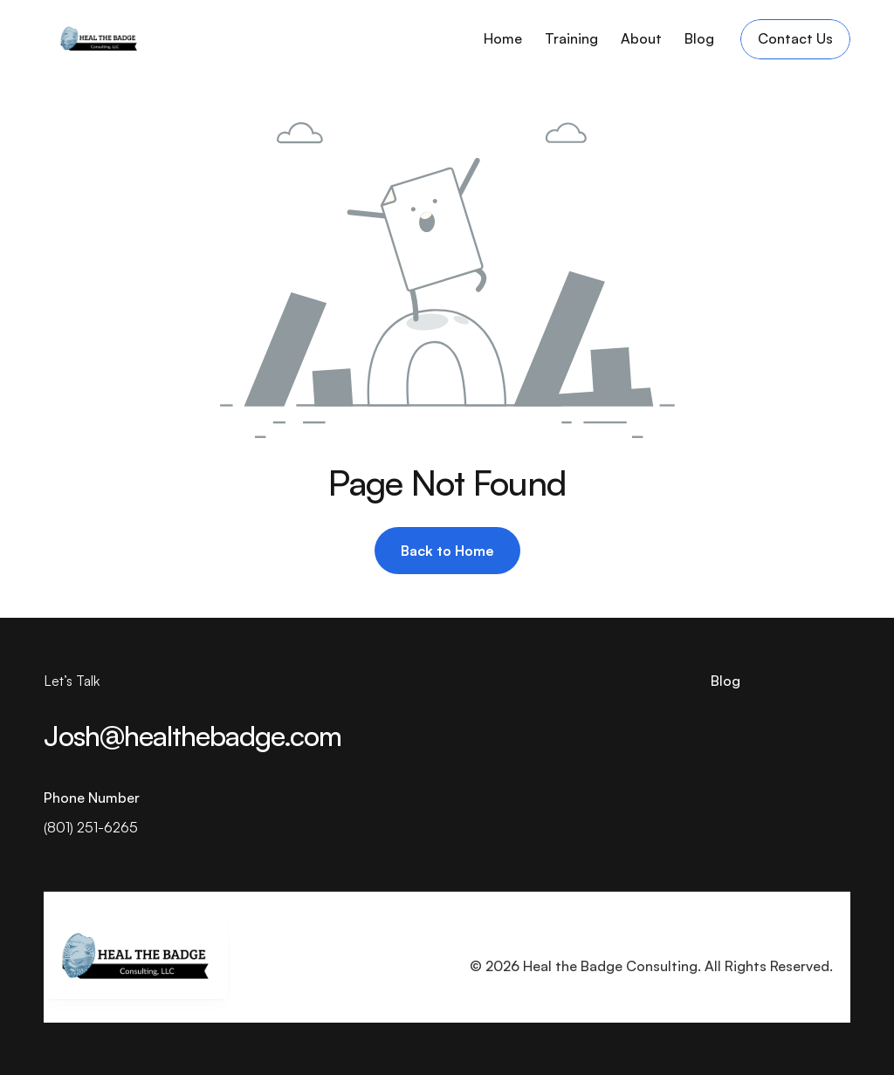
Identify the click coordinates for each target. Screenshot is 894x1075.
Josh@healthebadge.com (192, 735)
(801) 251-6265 (91, 827)
